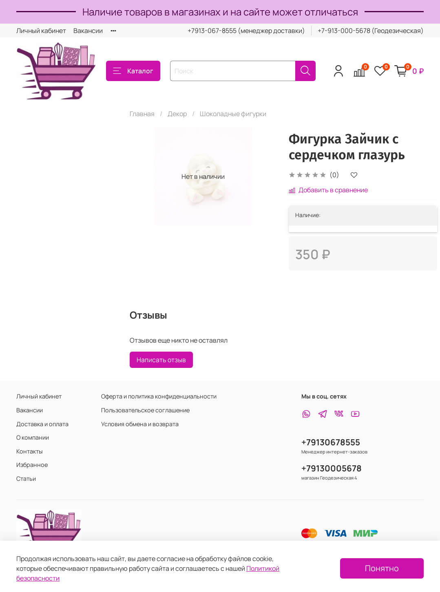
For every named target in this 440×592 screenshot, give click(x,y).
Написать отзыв (161, 359)
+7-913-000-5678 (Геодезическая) (371, 30)
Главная (142, 113)
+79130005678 (331, 468)
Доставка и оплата (42, 424)
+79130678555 (330, 442)
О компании (32, 437)
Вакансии (88, 30)
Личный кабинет (41, 30)
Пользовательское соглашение (145, 410)
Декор (177, 113)
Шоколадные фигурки (233, 113)
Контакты (29, 451)
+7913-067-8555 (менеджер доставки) (246, 30)
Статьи (26, 478)
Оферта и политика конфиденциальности (159, 396)
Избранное (32, 465)
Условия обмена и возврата (140, 424)
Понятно (382, 568)
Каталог (133, 70)
